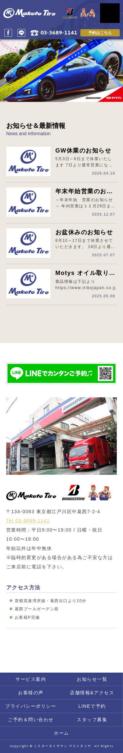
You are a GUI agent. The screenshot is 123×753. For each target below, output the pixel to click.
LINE (21, 32)
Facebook (8, 32)
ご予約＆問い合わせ (31, 719)
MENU (110, 13)
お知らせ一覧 (92, 679)
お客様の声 (31, 692)
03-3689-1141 (58, 33)
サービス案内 (30, 679)
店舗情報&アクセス (92, 692)
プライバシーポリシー (30, 706)
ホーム (61, 733)
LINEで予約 (92, 706)
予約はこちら (100, 33)
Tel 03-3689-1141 (28, 520)
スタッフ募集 (92, 719)
